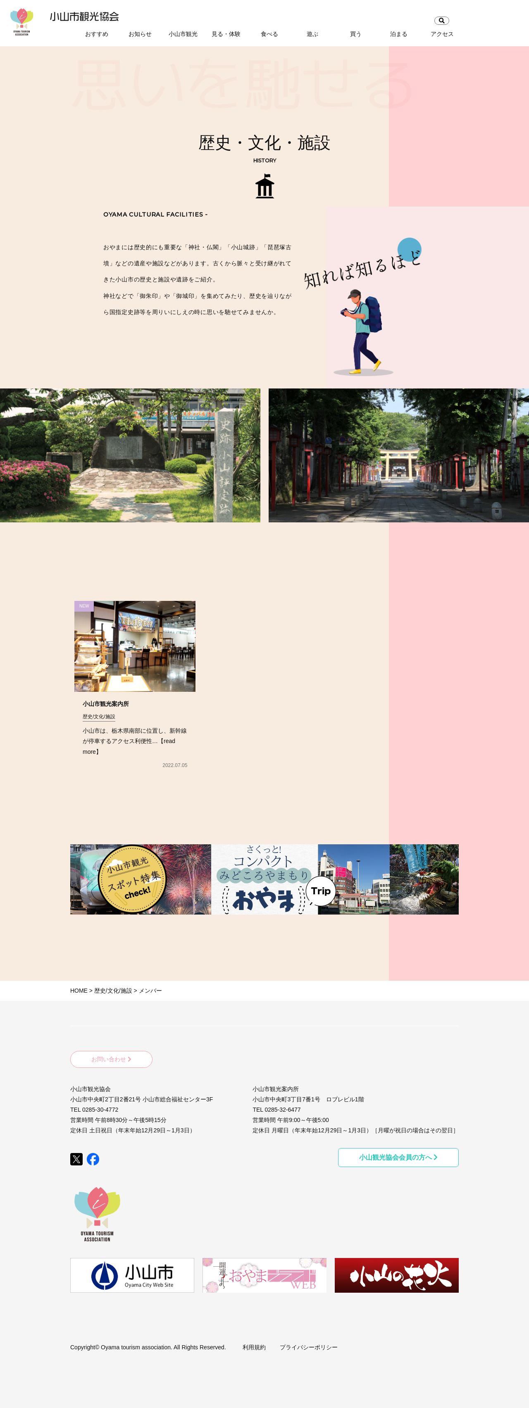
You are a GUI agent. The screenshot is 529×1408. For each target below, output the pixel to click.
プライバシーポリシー (309, 1344)
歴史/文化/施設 (99, 716)
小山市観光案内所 (106, 703)
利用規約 (254, 1344)
